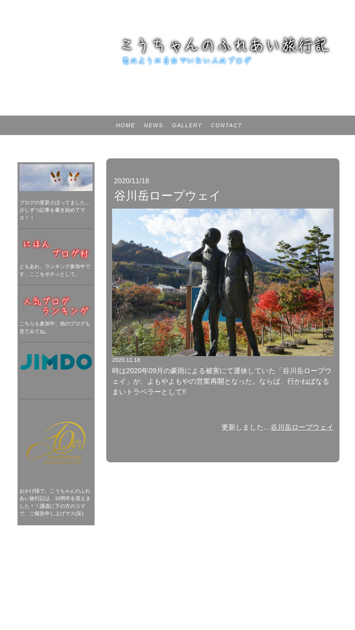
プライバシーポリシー (33, 588)
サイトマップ (77, 588)
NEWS (153, 125)
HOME (125, 125)
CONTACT (227, 125)
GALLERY (187, 125)
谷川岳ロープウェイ (302, 427)
